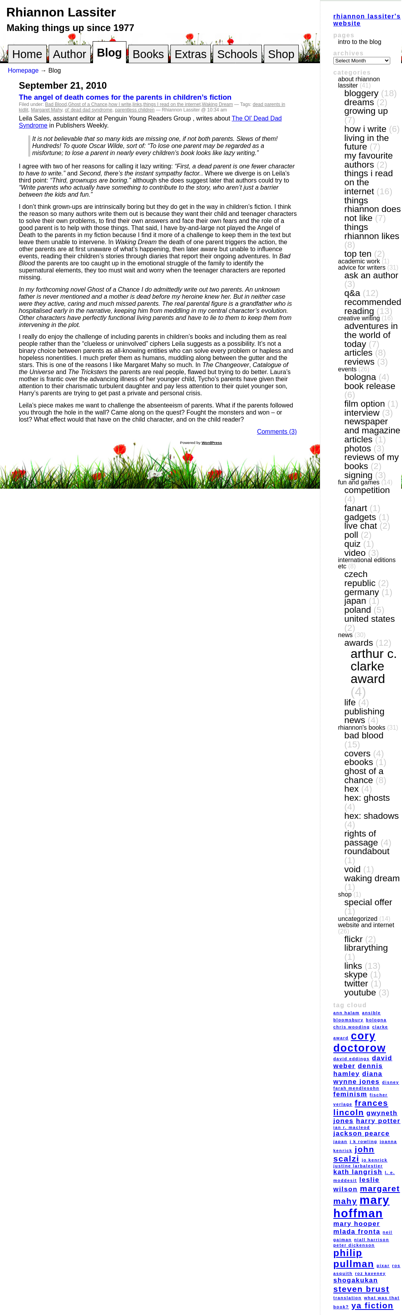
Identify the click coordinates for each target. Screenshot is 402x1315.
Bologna (360, 377)
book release (369, 386)
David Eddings (351, 1058)
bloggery (361, 93)
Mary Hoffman (361, 1206)
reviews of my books (371, 461)
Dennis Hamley (358, 1070)
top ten (357, 253)
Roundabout (366, 851)
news (345, 635)
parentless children (135, 110)
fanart (355, 508)
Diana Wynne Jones (357, 1077)
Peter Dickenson (354, 1245)
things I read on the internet (172, 104)
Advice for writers (362, 267)
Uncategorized (358, 918)
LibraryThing (366, 947)
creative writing (359, 318)
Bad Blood (56, 104)
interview (362, 412)
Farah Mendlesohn (356, 1088)
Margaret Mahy (46, 110)
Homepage (23, 70)
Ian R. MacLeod (351, 1127)
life (350, 702)
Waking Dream (217, 104)
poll (351, 535)
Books (148, 54)
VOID (352, 869)
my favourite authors (368, 160)
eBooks (358, 762)
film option (364, 403)
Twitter (356, 983)
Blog (109, 52)
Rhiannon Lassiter (61, 12)
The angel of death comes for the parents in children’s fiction (125, 97)
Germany (361, 592)
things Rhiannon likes (371, 231)
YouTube (360, 992)
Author (69, 54)
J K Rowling (363, 1141)
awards (358, 642)
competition (367, 490)
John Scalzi (354, 1154)
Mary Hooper (356, 1223)
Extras (191, 54)
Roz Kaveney (370, 1273)
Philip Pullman (353, 1258)
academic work (359, 261)
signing (358, 475)
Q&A (352, 293)
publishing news (364, 715)
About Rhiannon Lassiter (359, 82)
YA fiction (372, 1305)
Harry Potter (378, 1121)
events (347, 369)
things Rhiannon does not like (372, 209)
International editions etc (367, 563)
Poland (357, 610)
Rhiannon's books (361, 727)
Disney (390, 1082)
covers (357, 753)
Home (27, 54)
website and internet (366, 925)
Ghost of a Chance (87, 104)
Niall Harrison (371, 1239)
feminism (350, 1094)
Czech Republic (360, 578)
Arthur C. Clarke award (374, 666)
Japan (355, 600)
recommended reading (372, 306)
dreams (359, 102)
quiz (352, 544)
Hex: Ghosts (367, 798)
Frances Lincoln (360, 1107)
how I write (120, 104)
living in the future (366, 142)
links (137, 104)
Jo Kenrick (374, 1160)
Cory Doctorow (359, 1042)
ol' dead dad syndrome (88, 110)
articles (358, 352)
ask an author (371, 275)
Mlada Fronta (356, 1231)
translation (347, 1297)
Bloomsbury (348, 1019)
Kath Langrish (357, 1172)
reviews (359, 361)
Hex (351, 789)
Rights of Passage (361, 837)
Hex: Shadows (371, 816)
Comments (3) (277, 431)
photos (357, 448)
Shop (281, 54)
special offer (368, 902)
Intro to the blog (359, 41)
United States (369, 619)
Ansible (371, 1012)
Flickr (353, 939)
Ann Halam (346, 1012)
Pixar (382, 1265)
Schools (237, 54)
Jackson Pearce (361, 1133)
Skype (355, 974)
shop (345, 894)
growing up (366, 111)
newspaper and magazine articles (372, 430)
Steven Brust (361, 1288)
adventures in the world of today (371, 335)
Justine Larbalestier (358, 1165)
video (354, 553)
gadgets (360, 517)
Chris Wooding (351, 1027)
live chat (360, 526)
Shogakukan (355, 1280)
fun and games (359, 482)
